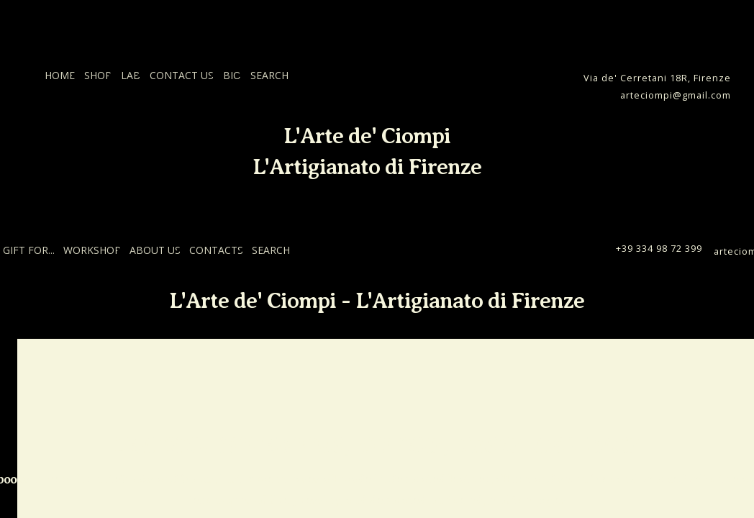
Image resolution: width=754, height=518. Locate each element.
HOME (60, 75)
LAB (130, 75)
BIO (232, 75)
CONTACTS (216, 250)
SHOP (98, 75)
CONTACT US (182, 75)
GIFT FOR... (29, 250)
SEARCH (269, 75)
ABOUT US (155, 250)
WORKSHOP (92, 250)
